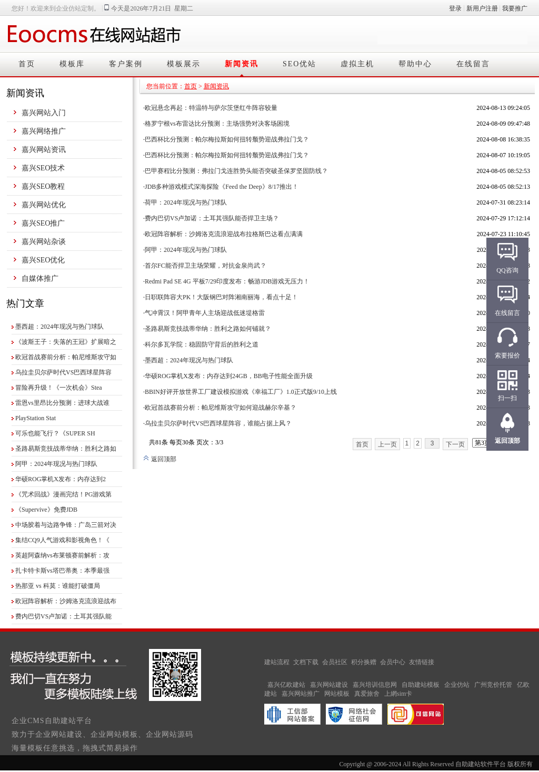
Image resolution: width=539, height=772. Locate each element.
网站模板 (337, 693)
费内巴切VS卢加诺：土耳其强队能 (63, 616)
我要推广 (514, 8)
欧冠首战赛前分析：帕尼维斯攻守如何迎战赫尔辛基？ (220, 407)
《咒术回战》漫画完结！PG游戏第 (63, 494)
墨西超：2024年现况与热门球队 (59, 326)
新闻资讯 (241, 64)
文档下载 (305, 662)
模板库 (72, 64)
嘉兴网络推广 (44, 131)
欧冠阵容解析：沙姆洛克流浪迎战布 (65, 601)
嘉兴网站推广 (301, 693)
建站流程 (277, 662)
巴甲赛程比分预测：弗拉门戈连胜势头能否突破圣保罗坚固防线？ (236, 171)
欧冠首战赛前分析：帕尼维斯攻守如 (65, 357)
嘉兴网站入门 (44, 113)
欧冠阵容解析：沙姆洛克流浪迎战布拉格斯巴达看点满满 (224, 234)
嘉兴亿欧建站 (286, 684)
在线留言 (473, 64)
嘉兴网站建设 (329, 684)
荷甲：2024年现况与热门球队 (186, 202)
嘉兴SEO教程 (43, 186)
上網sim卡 (398, 693)
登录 (455, 8)
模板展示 (184, 64)
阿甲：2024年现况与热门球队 (56, 464)
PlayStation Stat (35, 418)
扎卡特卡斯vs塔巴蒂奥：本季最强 (62, 570)
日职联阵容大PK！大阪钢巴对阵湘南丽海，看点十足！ (221, 297)
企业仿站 (457, 684)
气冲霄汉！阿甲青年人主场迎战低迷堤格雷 (205, 313)
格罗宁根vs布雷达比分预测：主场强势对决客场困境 (217, 123)
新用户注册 (482, 8)
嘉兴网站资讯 (44, 150)
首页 (26, 64)
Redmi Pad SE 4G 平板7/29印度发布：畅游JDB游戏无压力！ (227, 281)
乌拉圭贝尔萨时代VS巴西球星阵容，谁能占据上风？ (218, 423)
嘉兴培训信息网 (375, 684)
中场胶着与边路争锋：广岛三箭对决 (65, 525)
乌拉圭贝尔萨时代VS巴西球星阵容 (63, 372)
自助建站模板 (421, 684)
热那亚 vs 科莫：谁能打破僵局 (57, 586)
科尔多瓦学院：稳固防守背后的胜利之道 (201, 344)
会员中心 (392, 662)
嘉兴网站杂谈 (44, 242)
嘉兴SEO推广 (43, 223)
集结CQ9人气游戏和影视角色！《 (62, 540)
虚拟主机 (357, 64)
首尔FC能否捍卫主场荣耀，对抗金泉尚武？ (205, 265)
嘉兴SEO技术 (43, 168)
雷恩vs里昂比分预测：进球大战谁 (62, 403)
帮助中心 (415, 64)
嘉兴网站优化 (44, 205)
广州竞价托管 (493, 684)
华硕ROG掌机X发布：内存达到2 (60, 479)
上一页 (387, 444)
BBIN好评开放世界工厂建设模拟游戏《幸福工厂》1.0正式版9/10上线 (241, 391)
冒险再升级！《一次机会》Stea (58, 387)
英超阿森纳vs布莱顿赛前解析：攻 (62, 555)
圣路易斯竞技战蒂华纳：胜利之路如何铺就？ (208, 328)
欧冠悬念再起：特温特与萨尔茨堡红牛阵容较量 (211, 107)
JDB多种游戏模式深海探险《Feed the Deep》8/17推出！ (221, 186)
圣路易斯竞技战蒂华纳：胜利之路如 (65, 448)
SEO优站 (299, 64)
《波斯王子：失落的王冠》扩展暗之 (65, 342)
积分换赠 (363, 662)
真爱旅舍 (367, 693)
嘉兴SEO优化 (43, 260)
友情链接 (421, 662)
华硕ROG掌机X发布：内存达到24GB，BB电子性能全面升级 (229, 376)
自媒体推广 (40, 278)
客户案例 (126, 64)
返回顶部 (159, 459)
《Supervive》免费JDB (46, 509)
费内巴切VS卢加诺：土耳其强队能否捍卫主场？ (212, 218)
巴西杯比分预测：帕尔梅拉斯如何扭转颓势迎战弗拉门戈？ (227, 139)
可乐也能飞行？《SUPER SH (55, 433)
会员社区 (334, 662)
